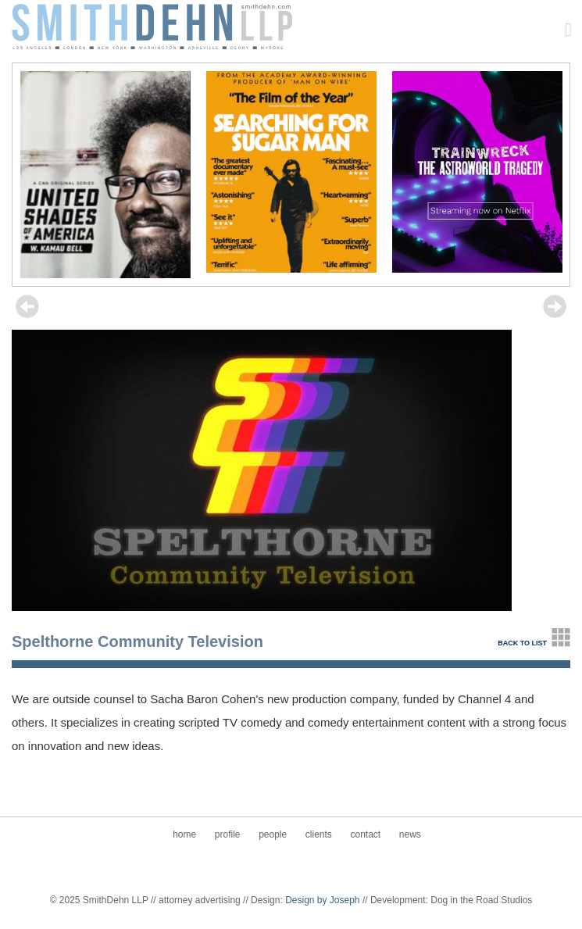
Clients (318, 834)
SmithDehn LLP (152, 25)
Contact (365, 834)
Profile (228, 834)
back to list (522, 643)
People (273, 834)
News (410, 834)
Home (184, 834)
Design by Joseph (322, 900)
